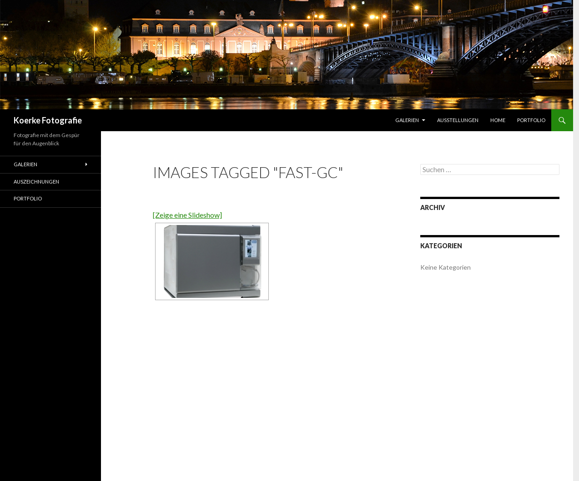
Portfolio (531, 120)
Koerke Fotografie (48, 120)
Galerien (407, 120)
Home (497, 120)
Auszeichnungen (36, 181)
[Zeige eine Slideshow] (187, 214)
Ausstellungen (457, 120)
